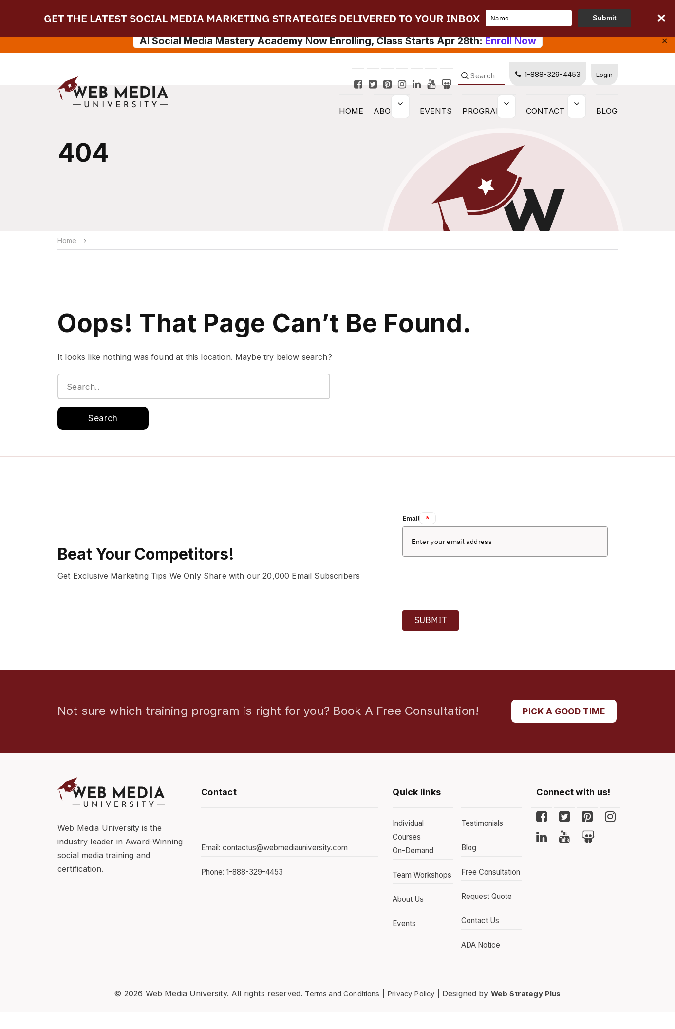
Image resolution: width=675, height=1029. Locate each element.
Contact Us (552, 116)
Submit (430, 622)
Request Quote (488, 913)
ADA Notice (483, 962)
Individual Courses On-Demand (415, 840)
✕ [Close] (664, 41)
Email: (419, 520)
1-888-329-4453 (544, 79)
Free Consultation (484, 882)
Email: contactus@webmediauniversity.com (280, 851)
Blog (607, 116)
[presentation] (476, 582)
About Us (410, 916)
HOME (351, 116)
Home (67, 240)
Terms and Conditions (337, 1010)
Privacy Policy (412, 1010)
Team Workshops (414, 885)
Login (602, 79)
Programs (485, 116)
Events (436, 116)
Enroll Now (510, 41)
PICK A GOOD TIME (561, 714)
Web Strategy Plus (533, 1010)
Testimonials (483, 826)
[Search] (477, 81)
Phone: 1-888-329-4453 (246, 875)
